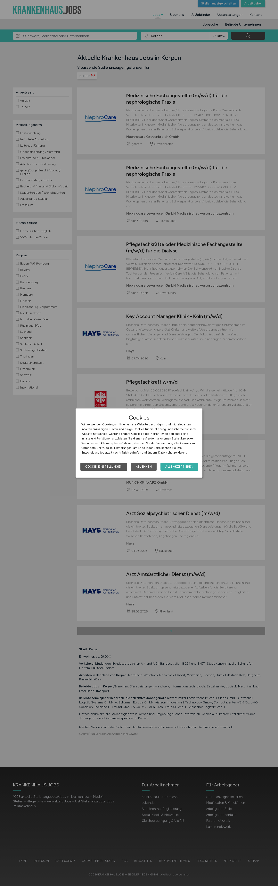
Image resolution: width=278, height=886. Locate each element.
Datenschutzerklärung (172, 452)
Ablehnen (144, 466)
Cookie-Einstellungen (103, 466)
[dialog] (139, 443)
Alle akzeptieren (179, 466)
